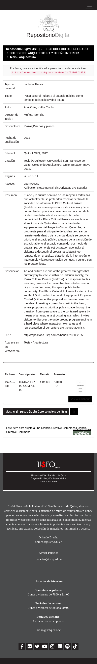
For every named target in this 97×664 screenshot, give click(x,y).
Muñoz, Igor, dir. (34, 114)
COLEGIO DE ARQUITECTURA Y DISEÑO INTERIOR (44, 53)
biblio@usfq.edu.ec (48, 630)
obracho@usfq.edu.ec (48, 541)
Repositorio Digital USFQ (23, 49)
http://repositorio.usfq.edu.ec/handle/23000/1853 (54, 335)
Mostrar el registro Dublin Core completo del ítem (36, 411)
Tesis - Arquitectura (23, 57)
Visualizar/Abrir (80, 399)
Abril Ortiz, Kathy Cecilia (39, 107)
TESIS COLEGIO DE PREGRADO (66, 49)
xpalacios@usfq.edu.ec (48, 559)
